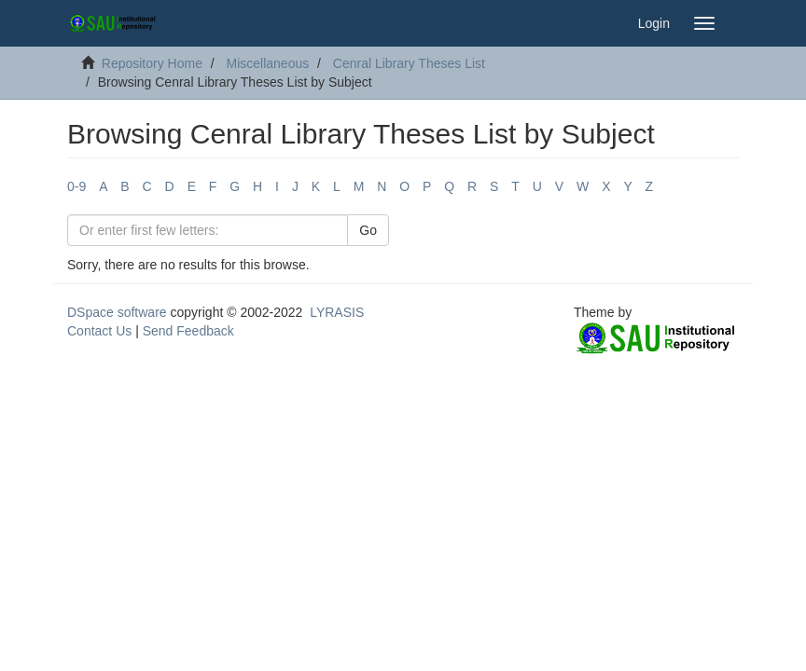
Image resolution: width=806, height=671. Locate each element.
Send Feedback (188, 330)
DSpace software (117, 312)
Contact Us (99, 330)
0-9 (76, 186)
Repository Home (152, 63)
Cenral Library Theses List (409, 63)
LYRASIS (337, 312)
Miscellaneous (268, 63)
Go (368, 230)
